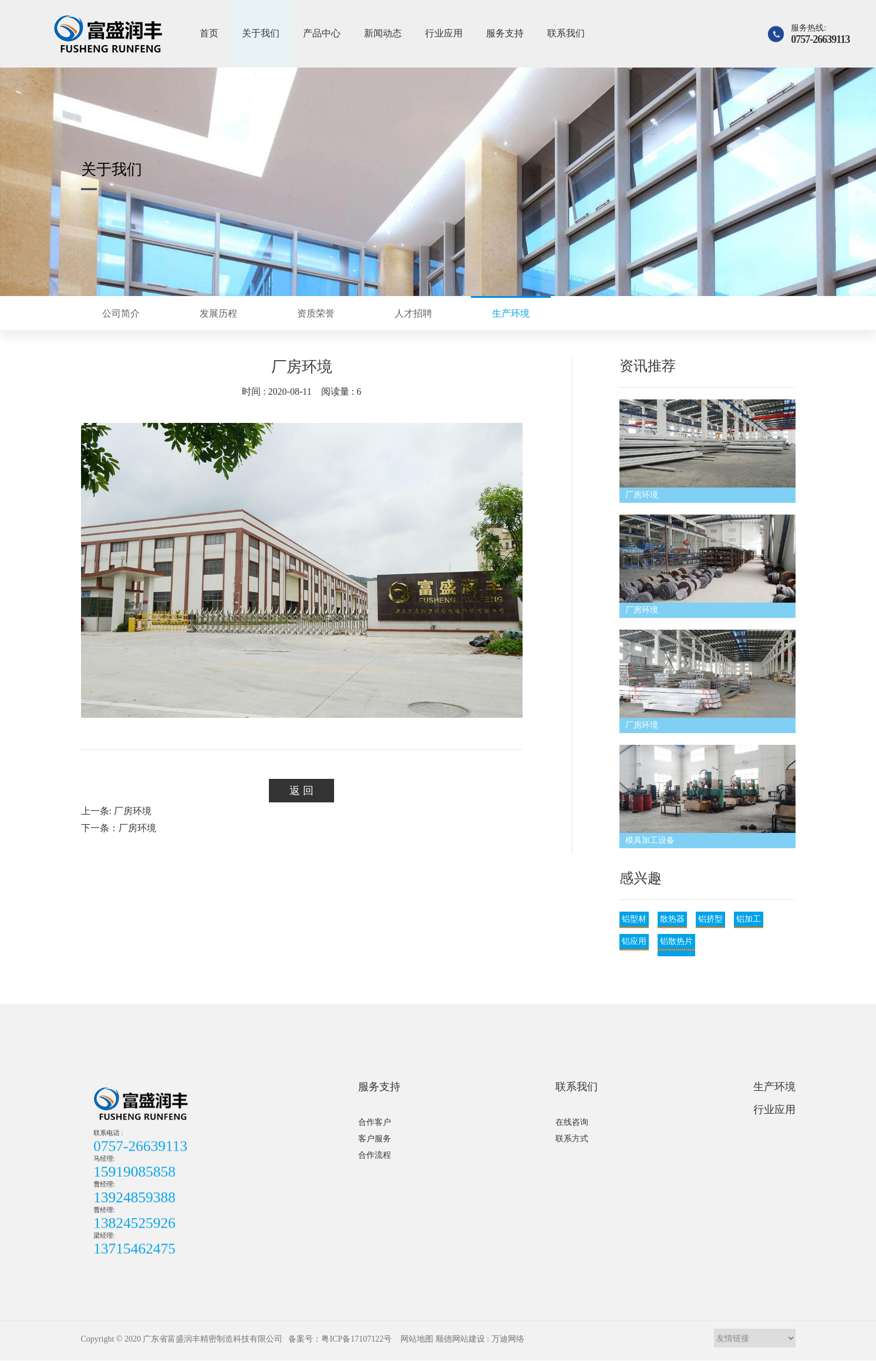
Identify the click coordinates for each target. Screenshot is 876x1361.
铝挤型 (710, 919)
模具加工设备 (650, 840)
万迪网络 (507, 1339)
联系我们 (566, 33)
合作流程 (374, 1155)
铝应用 (634, 941)
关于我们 (260, 33)
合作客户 (374, 1122)
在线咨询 (571, 1122)
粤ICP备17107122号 (356, 1339)
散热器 (672, 919)
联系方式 (571, 1138)
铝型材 (634, 919)
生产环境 (774, 1087)
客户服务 (374, 1138)
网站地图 (416, 1339)
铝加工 (748, 919)
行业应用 (444, 33)
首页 (209, 33)
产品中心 (322, 33)
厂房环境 (641, 494)
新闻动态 (383, 33)
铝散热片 (676, 941)
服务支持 (505, 33)
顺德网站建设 (460, 1339)
